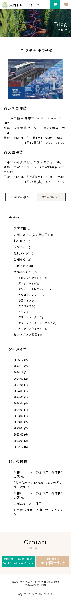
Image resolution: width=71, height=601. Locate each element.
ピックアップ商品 (25, 334)
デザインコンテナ (28, 317)
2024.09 (18, 378)
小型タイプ (24, 300)
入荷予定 (20, 247)
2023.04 (18, 428)
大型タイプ (24, 306)
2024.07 (18, 391)
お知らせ (20, 259)
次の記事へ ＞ (51, 197)
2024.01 (18, 409)
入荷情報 (20, 228)
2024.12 (18, 366)
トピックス (21, 265)
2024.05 (18, 397)
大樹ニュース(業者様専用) (31, 234)
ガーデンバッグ (27, 283)
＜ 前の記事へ (19, 197)
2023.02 (18, 434)
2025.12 (18, 360)
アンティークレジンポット (34, 289)
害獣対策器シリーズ (30, 295)
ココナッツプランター (31, 278)
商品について (23, 272)
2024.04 (18, 403)
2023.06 (18, 415)
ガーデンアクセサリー (31, 328)
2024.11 (18, 372)
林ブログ (20, 241)
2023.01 (18, 440)
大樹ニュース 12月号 (27, 503)
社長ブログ (21, 253)
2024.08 (18, 384)
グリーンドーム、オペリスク (35, 323)
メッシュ (23, 311)
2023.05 (18, 422)
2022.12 (18, 446)
